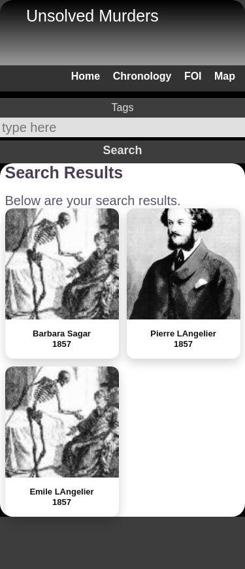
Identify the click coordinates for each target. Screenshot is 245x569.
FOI (193, 76)
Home (85, 76)
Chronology (142, 76)
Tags (123, 107)
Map (224, 76)
